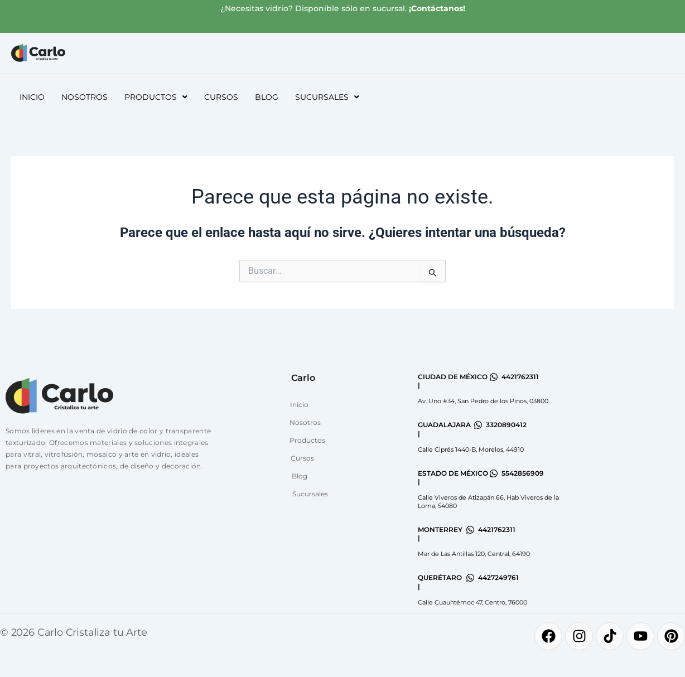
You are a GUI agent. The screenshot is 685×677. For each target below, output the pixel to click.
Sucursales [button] (327, 97)
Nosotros (84, 97)
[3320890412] (478, 424)
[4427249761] (470, 577)
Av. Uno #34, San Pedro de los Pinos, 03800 (483, 401)
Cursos (221, 97)
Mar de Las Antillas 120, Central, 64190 (474, 554)
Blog (266, 97)
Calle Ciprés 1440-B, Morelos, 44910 (471, 449)
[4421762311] (493, 377)
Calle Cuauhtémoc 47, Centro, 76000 (472, 602)
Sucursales (310, 494)
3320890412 (506, 424)
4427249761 (498, 577)
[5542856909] (493, 473)
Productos (307, 440)
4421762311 (520, 377)
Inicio (32, 97)
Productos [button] (155, 97)
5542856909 (522, 473)
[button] (156, 97)
